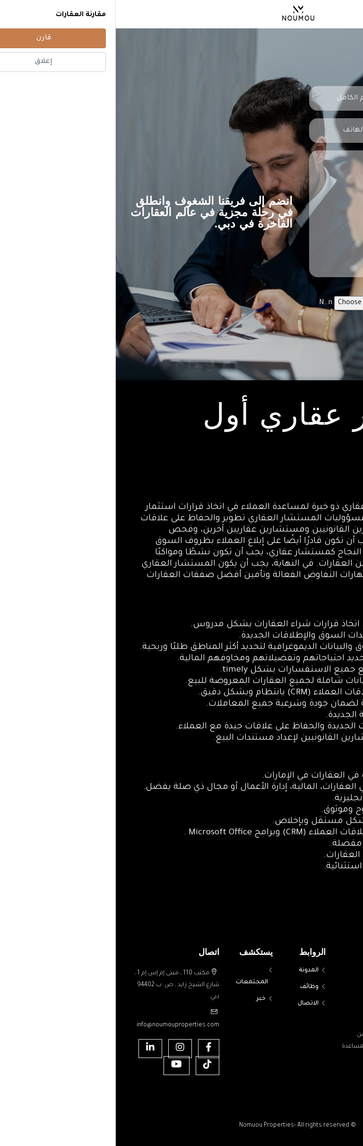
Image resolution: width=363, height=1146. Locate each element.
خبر (145, 999)
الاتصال (192, 1003)
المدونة (193, 970)
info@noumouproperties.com (62, 1025)
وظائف (193, 987)
